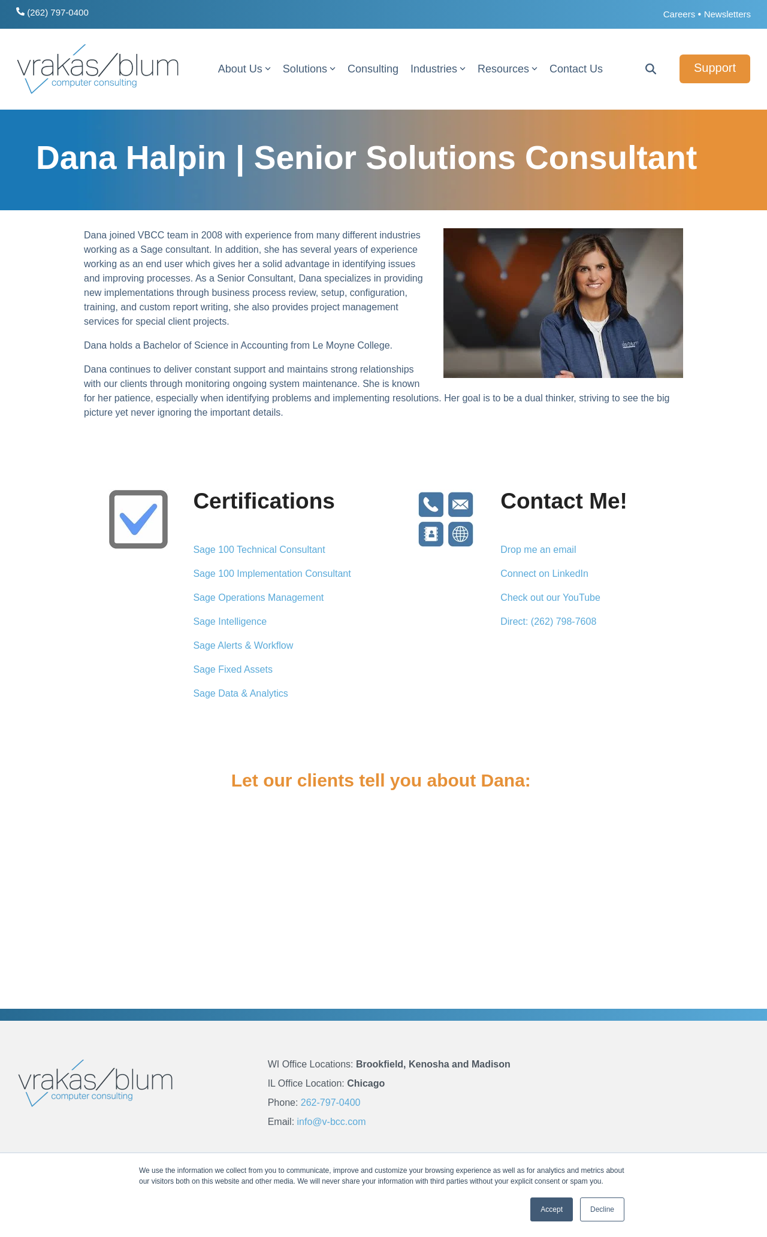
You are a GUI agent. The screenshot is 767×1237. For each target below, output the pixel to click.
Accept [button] (551, 1209)
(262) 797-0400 (52, 12)
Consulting (373, 69)
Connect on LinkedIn (544, 573)
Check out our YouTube (550, 597)
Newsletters (727, 14)
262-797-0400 (331, 1102)
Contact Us (576, 69)
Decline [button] (602, 1209)
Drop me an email (538, 550)
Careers (679, 14)
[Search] (651, 69)
